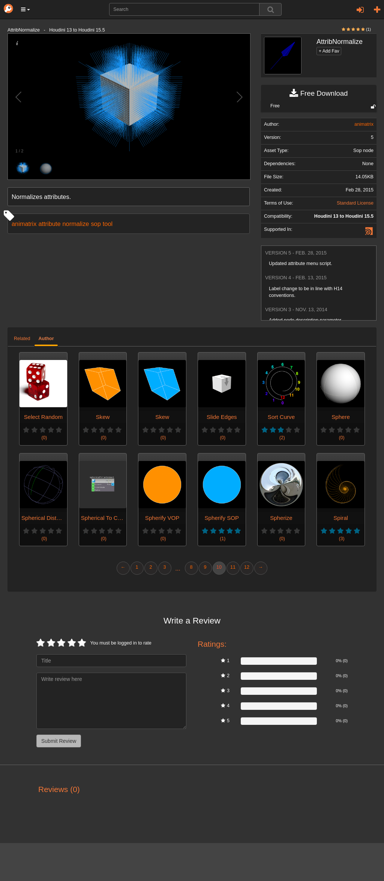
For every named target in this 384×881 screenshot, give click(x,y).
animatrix (24, 223)
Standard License (355, 203)
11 (233, 567)
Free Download (319, 93)
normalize (76, 223)
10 (219, 567)
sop (95, 223)
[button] (25, 9)
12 (246, 567)
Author (46, 338)
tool (107, 223)
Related (22, 338)
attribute (49, 223)
